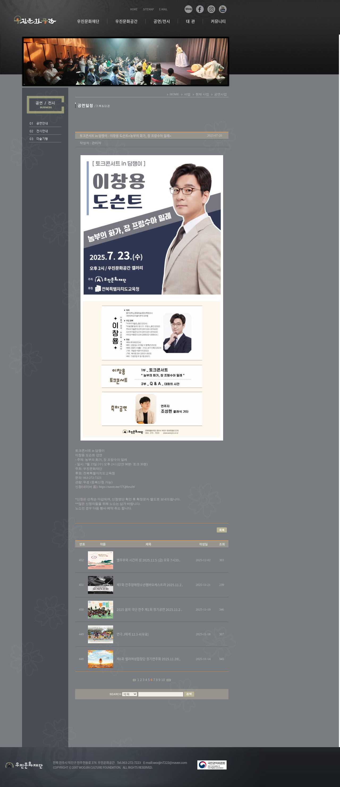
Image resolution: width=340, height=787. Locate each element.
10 (163, 679)
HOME (134, 9)
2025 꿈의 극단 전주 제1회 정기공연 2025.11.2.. (149, 609)
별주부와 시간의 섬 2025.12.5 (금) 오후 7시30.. (148, 560)
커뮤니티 (218, 21)
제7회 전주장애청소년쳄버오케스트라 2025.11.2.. (150, 584)
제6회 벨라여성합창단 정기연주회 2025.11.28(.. (149, 659)
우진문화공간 (126, 21)
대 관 (190, 21)
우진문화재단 (88, 21)
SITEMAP (148, 9)
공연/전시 (162, 21)
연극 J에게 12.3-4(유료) (133, 634)
